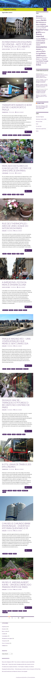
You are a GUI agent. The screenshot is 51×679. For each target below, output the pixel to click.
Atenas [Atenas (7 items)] (44, 18)
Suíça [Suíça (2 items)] (41, 59)
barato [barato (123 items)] (43, 20)
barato (10, 135)
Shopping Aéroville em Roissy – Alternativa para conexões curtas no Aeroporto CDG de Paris (21, 669)
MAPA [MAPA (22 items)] (38, 43)
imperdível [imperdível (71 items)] (40, 36)
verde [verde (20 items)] (37, 63)
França (4, 194)
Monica (37, 84)
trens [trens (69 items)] (41, 61)
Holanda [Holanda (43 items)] (39, 34)
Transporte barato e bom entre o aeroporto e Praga (17, 107)
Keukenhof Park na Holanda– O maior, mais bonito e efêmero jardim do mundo (42, 76)
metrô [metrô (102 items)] (42, 43)
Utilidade (4, 645)
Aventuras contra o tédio (41, 119)
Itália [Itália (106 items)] (43, 39)
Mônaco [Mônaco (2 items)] (42, 49)
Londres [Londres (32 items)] (38, 41)
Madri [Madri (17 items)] (43, 40)
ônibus (19, 135)
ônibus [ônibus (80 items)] (38, 65)
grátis (9, 72)
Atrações (4, 230)
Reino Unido (25, 490)
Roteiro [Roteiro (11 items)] (38, 59)
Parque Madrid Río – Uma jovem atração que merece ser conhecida (16, 341)
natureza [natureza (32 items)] (39, 51)
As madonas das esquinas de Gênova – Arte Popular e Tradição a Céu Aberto (17, 44)
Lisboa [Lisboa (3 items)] (46, 38)
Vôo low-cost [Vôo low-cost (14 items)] (43, 63)
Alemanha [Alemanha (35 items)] (39, 16)
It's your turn (38, 126)
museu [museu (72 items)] (38, 49)
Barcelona (5, 310)
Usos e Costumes (6, 49)
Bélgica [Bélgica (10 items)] (38, 24)
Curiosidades (5, 173)
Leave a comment (21, 49)
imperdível (15, 610)
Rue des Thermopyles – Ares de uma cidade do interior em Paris (15, 226)
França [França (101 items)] (45, 30)
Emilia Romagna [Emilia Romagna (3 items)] (39, 27)
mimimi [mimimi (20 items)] (38, 45)
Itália (14, 72)
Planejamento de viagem (7, 638)
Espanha (11, 310)
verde (22, 194)
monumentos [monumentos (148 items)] (41, 47)
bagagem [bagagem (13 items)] (38, 20)
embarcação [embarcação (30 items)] (44, 26)
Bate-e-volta (4, 631)
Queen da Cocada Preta (41, 128)
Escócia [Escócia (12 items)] (44, 27)
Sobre (37, 131)
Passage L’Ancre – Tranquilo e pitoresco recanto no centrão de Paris (16, 404)
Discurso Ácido (39, 121)
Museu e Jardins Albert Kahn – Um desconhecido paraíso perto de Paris (16, 584)
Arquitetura (4, 626)
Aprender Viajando (40, 116)
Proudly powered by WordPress (21, 677)
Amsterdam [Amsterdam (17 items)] (39, 18)
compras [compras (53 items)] (43, 24)
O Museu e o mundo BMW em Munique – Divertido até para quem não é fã (16, 526)
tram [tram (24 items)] (37, 61)
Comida (3, 633)
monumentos (24, 72)
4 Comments (19, 173)
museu (4, 73)
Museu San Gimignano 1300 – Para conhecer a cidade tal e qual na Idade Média (42, 107)
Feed (37, 123)
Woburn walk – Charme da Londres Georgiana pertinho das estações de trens (18, 664)
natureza (19, 434)
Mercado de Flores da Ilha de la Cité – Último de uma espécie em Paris (16, 168)
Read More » (29, 68)
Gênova (4, 72)
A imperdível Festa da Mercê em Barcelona (14, 283)
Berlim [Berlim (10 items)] (44, 22)
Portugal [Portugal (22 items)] (38, 53)
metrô (18, 72)
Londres (10, 490)
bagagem (5, 135)
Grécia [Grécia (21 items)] (43, 32)
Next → (23, 617)
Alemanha (5, 553)
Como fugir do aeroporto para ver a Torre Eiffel (41, 96)
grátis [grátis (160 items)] (38, 32)
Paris (18, 194)
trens (4, 492)
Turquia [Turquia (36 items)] (45, 61)
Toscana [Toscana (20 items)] (44, 59)
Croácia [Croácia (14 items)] (38, 26)
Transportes (5, 112)
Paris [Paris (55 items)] (43, 51)
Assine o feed (40, 103)
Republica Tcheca (26, 135)
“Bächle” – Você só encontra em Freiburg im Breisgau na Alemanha (42, 81)
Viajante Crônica (9, 9)
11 (18, 617)
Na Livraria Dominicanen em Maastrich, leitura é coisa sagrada (14, 671)
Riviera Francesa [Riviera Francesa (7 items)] (44, 57)
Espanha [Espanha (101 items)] (39, 30)
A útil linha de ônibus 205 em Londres (16, 465)
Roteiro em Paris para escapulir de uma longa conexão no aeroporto (41, 85)
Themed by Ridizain (31, 677)
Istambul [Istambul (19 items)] (38, 39)
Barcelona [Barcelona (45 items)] (39, 22)
